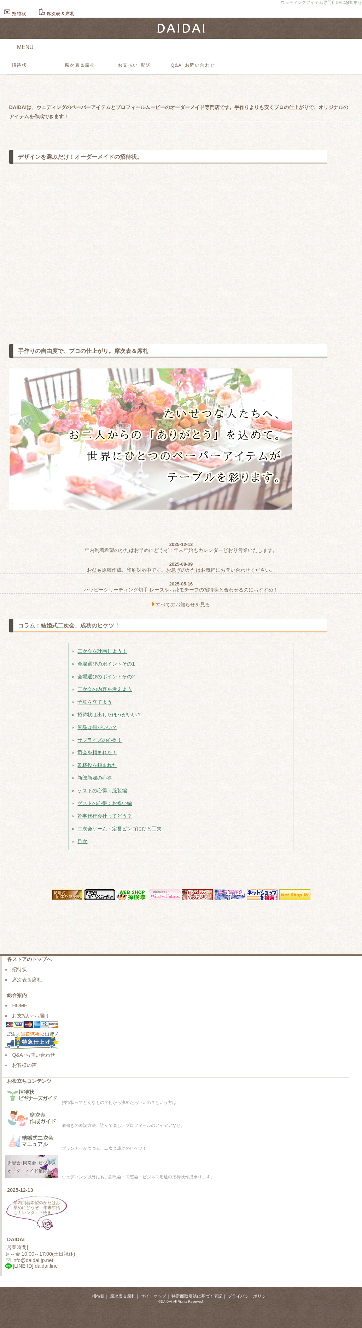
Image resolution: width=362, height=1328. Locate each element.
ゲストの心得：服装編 (102, 790)
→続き (45, 1212)
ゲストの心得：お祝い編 (104, 803)
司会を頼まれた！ (97, 752)
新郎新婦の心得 (94, 778)
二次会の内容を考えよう (104, 689)
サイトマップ (153, 1296)
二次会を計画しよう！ (102, 651)
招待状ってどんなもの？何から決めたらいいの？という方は (90, 1102)
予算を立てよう (94, 702)
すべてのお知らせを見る (183, 604)
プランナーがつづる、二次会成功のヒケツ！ (76, 1148)
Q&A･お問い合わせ (193, 65)
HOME (19, 1005)
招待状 (15, 14)
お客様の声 (24, 1065)
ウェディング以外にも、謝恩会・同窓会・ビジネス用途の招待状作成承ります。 (110, 1177)
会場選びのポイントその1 (106, 664)
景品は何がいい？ (97, 727)
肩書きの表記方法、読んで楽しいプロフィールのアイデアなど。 (95, 1125)
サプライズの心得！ (99, 740)
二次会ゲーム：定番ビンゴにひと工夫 (119, 828)
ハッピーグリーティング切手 (116, 590)
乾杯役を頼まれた (97, 765)
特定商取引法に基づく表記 (196, 1296)
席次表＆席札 (56, 14)
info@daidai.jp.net (32, 1260)
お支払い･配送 (134, 65)
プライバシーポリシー (249, 1296)
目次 (82, 841)
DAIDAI (166, 1301)
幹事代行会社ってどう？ (104, 816)
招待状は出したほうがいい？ (109, 714)
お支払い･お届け (30, 1015)
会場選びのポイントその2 (106, 676)
